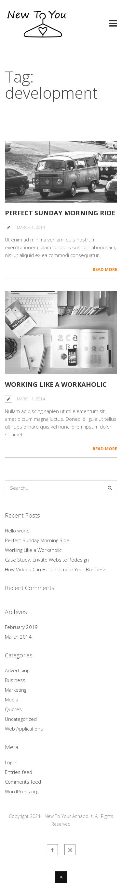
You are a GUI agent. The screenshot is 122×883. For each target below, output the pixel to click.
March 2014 (18, 636)
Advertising (17, 670)
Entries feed (18, 772)
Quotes (13, 709)
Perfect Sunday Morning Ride (60, 212)
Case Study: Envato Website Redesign (47, 559)
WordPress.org (21, 791)
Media (11, 699)
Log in (11, 762)
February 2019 (21, 627)
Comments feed (23, 781)
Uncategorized (21, 719)
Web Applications (24, 728)
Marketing (15, 690)
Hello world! (18, 530)
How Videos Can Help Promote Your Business (55, 569)
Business (15, 680)
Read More (105, 269)
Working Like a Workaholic (56, 384)
